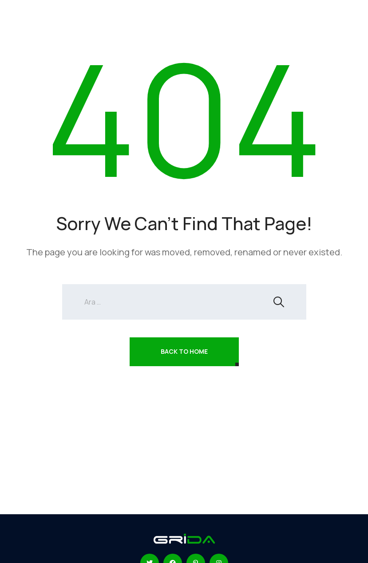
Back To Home (184, 351)
